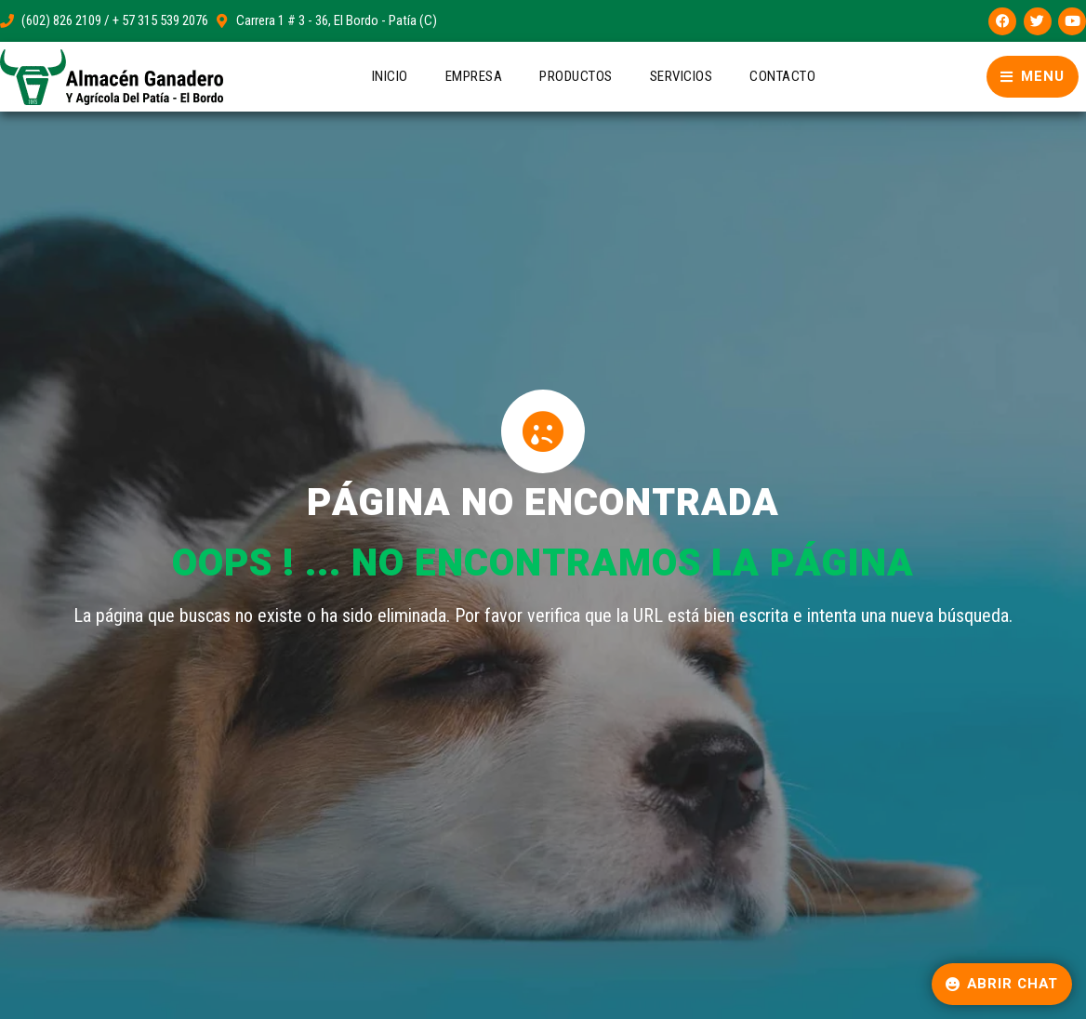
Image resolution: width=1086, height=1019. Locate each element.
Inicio (390, 76)
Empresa (474, 76)
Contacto (782, 76)
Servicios (681, 76)
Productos (576, 76)
